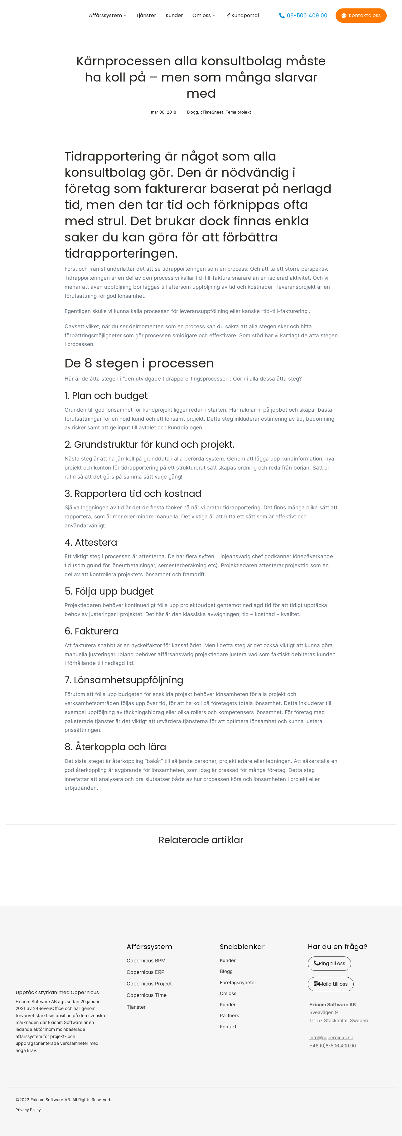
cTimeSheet (212, 112)
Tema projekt (238, 112)
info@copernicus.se (331, 1037)
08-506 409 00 (303, 15)
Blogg (192, 112)
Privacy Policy (28, 1109)
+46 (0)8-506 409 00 (332, 1046)
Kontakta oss (361, 15)
